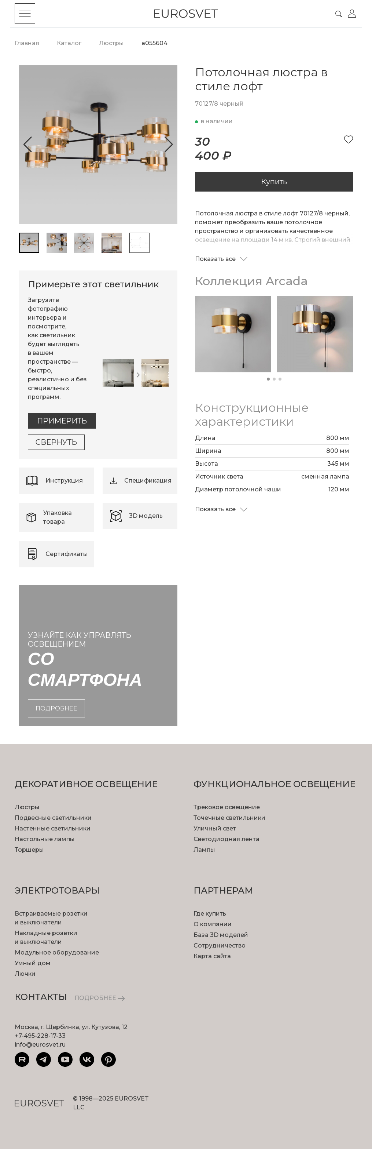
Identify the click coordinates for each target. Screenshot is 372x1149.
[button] (28, 145)
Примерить (62, 421)
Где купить (210, 913)
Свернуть (56, 442)
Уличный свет (215, 828)
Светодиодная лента (226, 839)
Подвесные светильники (53, 817)
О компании (213, 924)
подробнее (56, 708)
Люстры (27, 807)
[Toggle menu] (25, 13)
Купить (274, 181)
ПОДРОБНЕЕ (99, 998)
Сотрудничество (220, 945)
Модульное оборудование (57, 952)
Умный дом (33, 963)
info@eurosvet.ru (40, 1044)
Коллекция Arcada (251, 281)
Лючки (25, 973)
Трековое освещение (227, 807)
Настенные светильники (53, 828)
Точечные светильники (229, 817)
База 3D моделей (221, 934)
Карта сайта (212, 956)
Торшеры (29, 849)
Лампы (204, 849)
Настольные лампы (45, 839)
